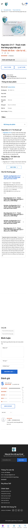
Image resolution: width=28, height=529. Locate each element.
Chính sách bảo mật (5, 502)
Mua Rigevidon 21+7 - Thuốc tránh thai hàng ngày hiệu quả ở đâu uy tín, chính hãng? (13, 199)
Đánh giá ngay (8, 406)
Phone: (3, 472)
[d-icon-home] (1, 10)
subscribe (22, 460)
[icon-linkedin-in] (8, 53)
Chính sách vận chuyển (6, 495)
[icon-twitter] (5, 53)
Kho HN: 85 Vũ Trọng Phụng (12, 477)
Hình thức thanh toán (5, 498)
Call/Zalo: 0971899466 (6, 510)
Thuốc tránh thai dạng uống (7, 330)
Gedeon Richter (11, 87)
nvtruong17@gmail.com (9, 474)
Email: (2, 474)
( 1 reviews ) (11, 55)
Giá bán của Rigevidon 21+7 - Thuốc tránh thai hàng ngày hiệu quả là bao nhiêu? (12, 177)
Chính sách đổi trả (5, 500)
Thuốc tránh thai (16, 10)
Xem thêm (13, 167)
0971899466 (7, 472)
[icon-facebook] (2, 53)
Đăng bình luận (8, 371)
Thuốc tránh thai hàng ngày (7, 333)
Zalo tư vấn (7, 67)
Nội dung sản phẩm (9, 124)
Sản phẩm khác (7, 10)
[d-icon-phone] (23, 4)
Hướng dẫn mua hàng (5, 493)
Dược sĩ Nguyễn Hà (11, 76)
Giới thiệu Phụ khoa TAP (6, 491)
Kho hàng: (3, 477)
